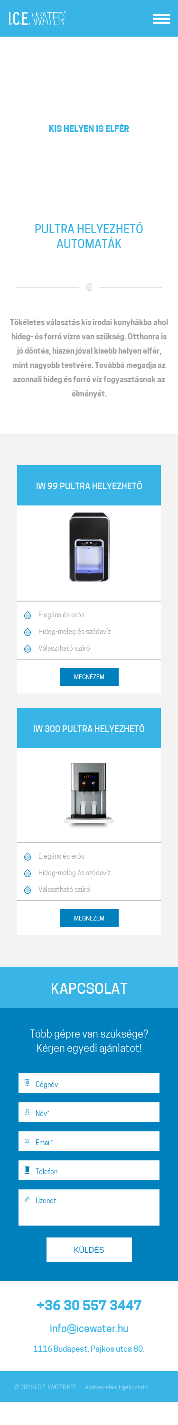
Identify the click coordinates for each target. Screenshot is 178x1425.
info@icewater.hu (89, 1330)
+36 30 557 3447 (89, 1307)
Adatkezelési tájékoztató (117, 1388)
